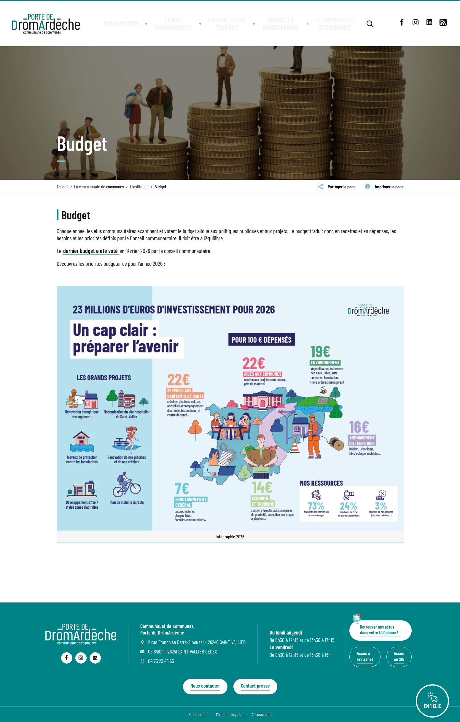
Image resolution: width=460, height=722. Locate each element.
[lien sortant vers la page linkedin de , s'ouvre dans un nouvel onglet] (429, 22)
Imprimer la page (383, 186)
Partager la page (336, 186)
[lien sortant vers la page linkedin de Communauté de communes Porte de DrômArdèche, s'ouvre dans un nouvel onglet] (95, 658)
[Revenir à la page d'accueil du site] (81, 642)
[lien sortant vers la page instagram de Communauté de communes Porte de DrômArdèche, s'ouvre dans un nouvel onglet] (81, 658)
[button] (121, 24)
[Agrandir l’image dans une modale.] (230, 408)
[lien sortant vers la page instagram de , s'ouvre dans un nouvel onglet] (416, 22)
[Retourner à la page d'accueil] (46, 24)
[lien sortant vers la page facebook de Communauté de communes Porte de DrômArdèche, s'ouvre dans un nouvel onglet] (66, 658)
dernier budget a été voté (91, 250)
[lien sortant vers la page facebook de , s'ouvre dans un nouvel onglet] (402, 22)
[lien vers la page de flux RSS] (443, 22)
